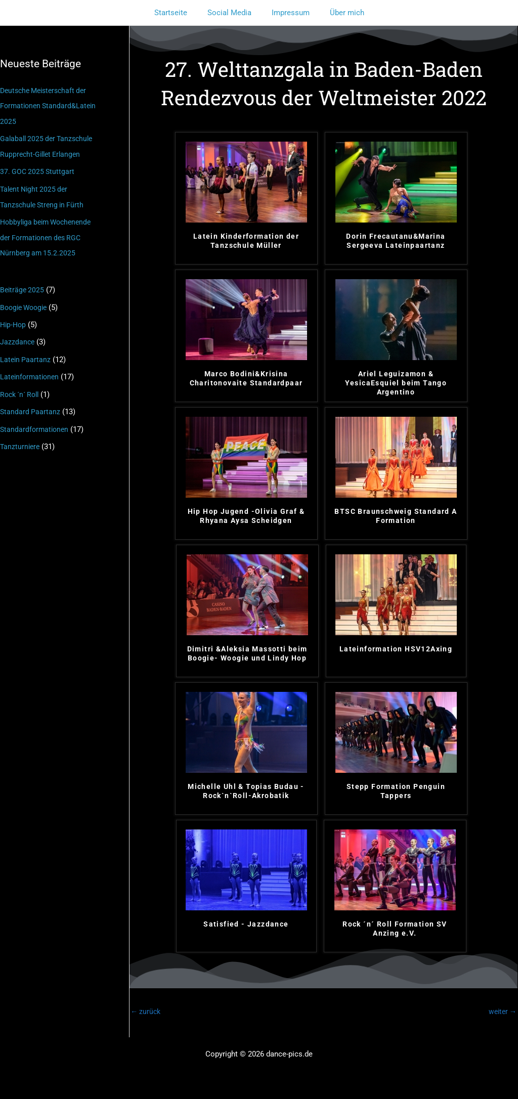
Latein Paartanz (26, 354)
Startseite (178, 12)
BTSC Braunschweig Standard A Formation (395, 515)
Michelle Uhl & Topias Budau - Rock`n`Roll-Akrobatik (246, 791)
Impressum (288, 12)
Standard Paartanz (30, 405)
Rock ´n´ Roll (22, 388)
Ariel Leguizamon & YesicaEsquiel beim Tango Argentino (396, 383)
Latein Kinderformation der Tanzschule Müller (246, 240)
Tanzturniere (20, 439)
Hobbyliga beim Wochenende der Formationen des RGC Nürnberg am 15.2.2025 (49, 234)
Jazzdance (17, 337)
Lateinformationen (31, 371)
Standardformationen (35, 422)
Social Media (232, 12)
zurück (146, 1012)
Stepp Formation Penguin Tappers (396, 791)
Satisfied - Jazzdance (245, 924)
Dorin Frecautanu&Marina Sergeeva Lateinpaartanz (395, 240)
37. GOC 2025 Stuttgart (38, 169)
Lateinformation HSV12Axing (395, 649)
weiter (501, 1012)
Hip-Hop (14, 320)
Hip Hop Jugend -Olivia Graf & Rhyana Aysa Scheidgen (246, 515)
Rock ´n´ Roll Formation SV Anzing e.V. (394, 928)
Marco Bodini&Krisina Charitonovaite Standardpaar (246, 378)
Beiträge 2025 (23, 286)
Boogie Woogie (26, 302)
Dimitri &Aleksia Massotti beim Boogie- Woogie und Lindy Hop (247, 653)
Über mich (339, 12)
